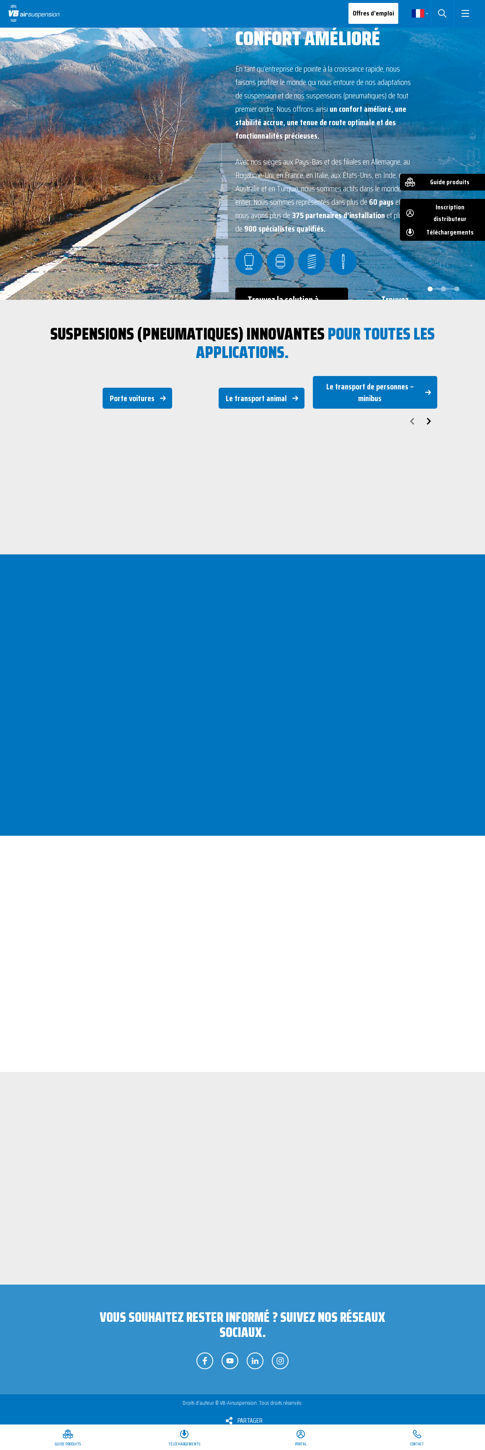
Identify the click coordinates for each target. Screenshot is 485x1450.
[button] (465, 13)
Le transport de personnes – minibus (370, 392)
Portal (301, 1444)
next (429, 421)
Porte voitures (132, 398)
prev (412, 421)
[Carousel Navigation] (242, 421)
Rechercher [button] (442, 13)
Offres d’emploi (373, 13)
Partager (250, 1420)
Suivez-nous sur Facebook (204, 1360)
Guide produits (450, 182)
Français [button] (418, 13)
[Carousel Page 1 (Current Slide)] (430, 288)
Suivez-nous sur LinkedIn (255, 1360)
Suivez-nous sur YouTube (230, 1360)
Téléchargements (450, 232)
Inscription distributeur (450, 213)
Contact (417, 1444)
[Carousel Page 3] (456, 288)
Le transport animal (256, 398)
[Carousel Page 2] (443, 288)
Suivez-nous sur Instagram (280, 1360)
